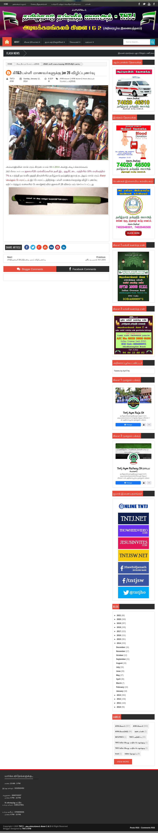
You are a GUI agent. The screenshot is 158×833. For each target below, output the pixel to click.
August (119, 663)
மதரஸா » (89, 41)
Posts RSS (134, 828)
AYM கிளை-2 (76, 79)
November (121, 651)
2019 (119, 623)
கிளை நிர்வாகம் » (32, 41)
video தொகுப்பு (131, 754)
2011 (119, 703)
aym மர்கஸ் (139, 731)
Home (6, 4)
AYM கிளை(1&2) (121, 731)
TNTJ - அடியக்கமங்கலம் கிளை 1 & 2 (35, 826)
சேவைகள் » (75, 41)
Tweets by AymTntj (121, 371)
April (118, 679)
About (16, 41)
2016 (119, 635)
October (120, 655)
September (121, 659)
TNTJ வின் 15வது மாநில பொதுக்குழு (130, 743)
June (118, 671)
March (119, 683)
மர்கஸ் (88, 4)
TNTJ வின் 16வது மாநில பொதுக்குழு (130, 748)
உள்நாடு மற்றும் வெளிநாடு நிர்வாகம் (66, 4)
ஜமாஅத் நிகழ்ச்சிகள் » (55, 41)
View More (123, 762)
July (118, 667)
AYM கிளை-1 (65, 79)
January (120, 691)
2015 (119, 639)
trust (117, 754)
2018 (119, 627)
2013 (119, 695)
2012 (119, 699)
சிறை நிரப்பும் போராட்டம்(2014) (28, 64)
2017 (119, 631)
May (118, 675)
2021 (119, 615)
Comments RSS (148, 828)
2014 (119, 643)
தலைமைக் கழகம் (19, 4)
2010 (119, 707)
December (121, 647)
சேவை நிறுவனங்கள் (39, 4)
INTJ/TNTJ (119, 737)
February (120, 687)
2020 (119, 619)
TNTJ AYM (26, 829)
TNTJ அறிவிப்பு (135, 737)
